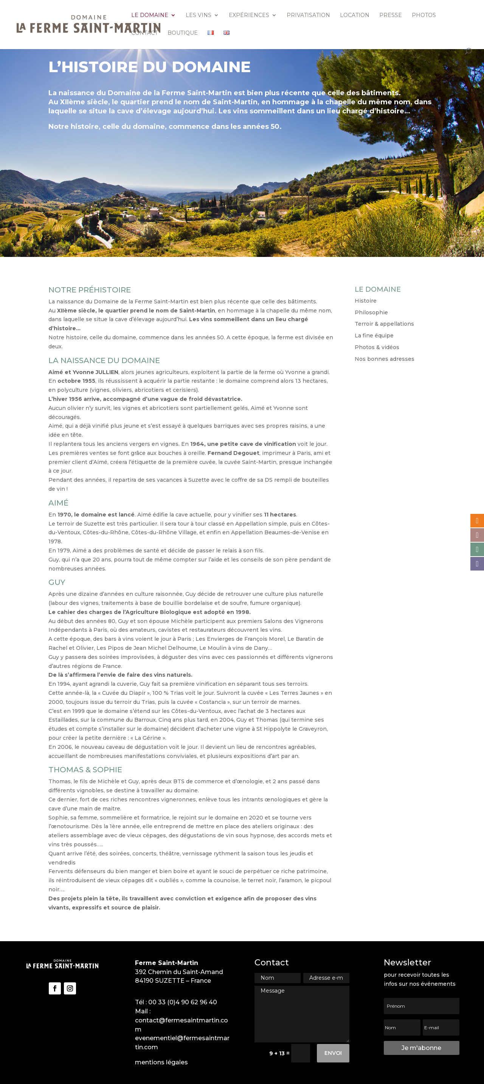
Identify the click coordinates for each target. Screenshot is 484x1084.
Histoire (366, 300)
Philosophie (371, 312)
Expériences (249, 15)
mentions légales (161, 1062)
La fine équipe (374, 335)
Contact (144, 33)
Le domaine (149, 15)
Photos (424, 15)
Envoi (333, 1053)
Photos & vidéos (377, 347)
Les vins (198, 15)
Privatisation (308, 15)
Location (354, 15)
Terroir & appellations (384, 323)
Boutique (183, 33)
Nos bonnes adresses (384, 359)
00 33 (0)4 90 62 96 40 (182, 1002)
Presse (390, 15)
